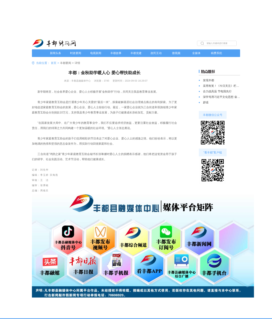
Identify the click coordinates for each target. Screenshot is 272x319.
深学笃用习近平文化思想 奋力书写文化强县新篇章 (221, 96)
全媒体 (196, 53)
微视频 (176, 53)
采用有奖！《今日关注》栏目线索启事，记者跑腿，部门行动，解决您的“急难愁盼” (221, 85)
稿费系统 (216, 53)
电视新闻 (95, 53)
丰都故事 (115, 53)
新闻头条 (55, 53)
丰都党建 (136, 53)
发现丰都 (208, 80)
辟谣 (206, 102)
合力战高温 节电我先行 (217, 91)
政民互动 (156, 53)
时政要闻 (75, 53)
